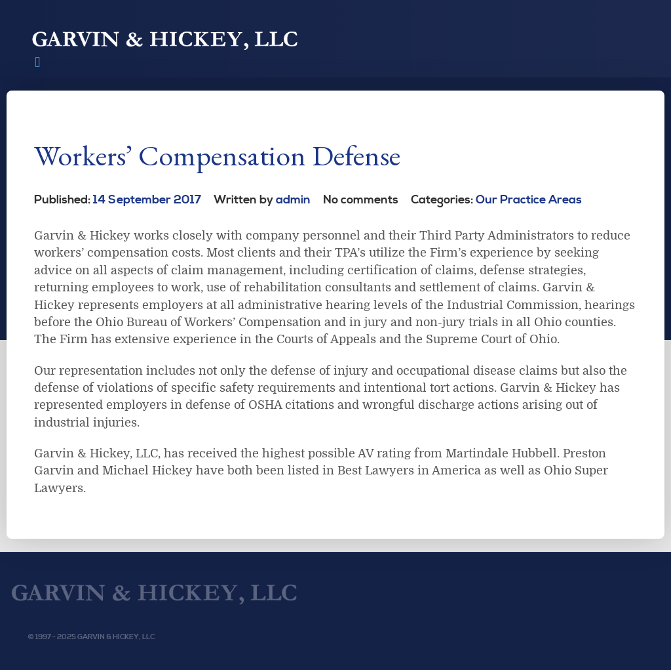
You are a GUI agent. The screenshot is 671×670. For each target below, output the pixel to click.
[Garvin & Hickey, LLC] (157, 592)
